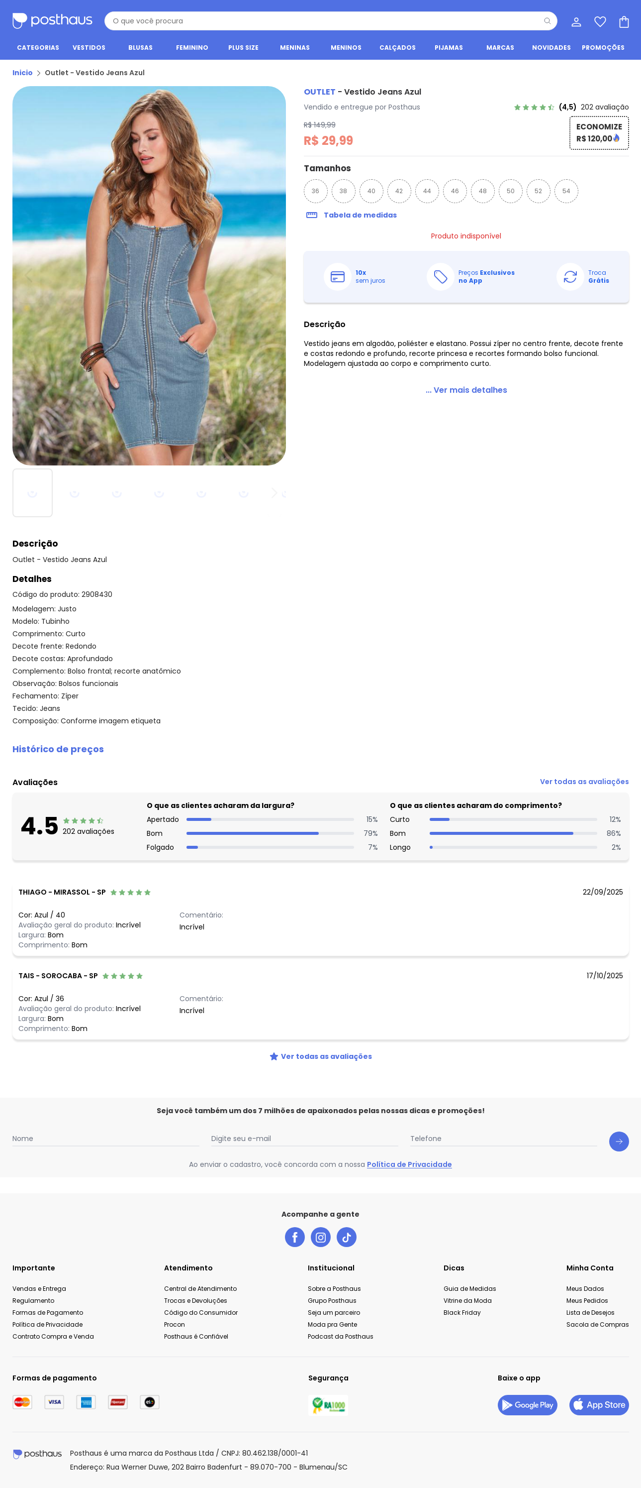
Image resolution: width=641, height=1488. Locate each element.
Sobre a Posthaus (334, 1288)
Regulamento (33, 1300)
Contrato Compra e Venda (53, 1336)
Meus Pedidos (587, 1300)
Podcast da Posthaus (340, 1336)
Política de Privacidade (409, 1164)
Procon (174, 1324)
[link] (571, 107)
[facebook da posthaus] (295, 1237)
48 (483, 191)
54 (566, 191)
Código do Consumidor (201, 1312)
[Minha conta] (575, 21)
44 (427, 191)
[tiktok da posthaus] (347, 1237)
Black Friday (462, 1312)
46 (455, 191)
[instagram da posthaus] (321, 1237)
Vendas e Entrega (39, 1288)
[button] (320, 749)
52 (538, 191)
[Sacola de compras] (623, 21)
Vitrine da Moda (468, 1300)
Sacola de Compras (597, 1324)
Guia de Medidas (470, 1288)
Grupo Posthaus (332, 1300)
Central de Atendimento (200, 1288)
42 (399, 191)
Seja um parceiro (334, 1312)
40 (371, 191)
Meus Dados (585, 1288)
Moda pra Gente (332, 1324)
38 (343, 191)
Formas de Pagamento (47, 1312)
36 (315, 191)
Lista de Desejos (590, 1312)
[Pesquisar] (547, 21)
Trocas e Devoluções (195, 1300)
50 (511, 191)
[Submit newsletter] (619, 1141)
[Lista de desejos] (599, 21)
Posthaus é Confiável (196, 1336)
